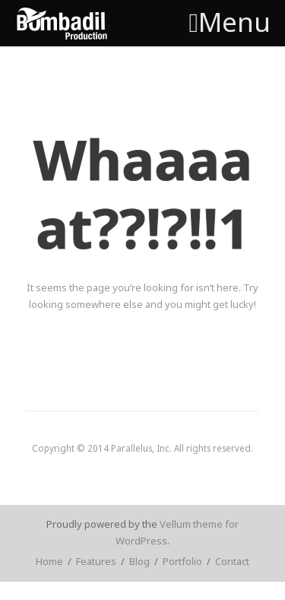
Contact (232, 561)
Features (96, 561)
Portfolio (182, 561)
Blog (139, 561)
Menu (229, 22)
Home (49, 561)
